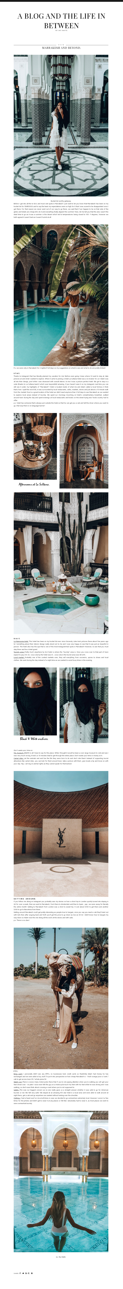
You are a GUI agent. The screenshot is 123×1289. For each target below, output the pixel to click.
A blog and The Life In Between (61, 20)
